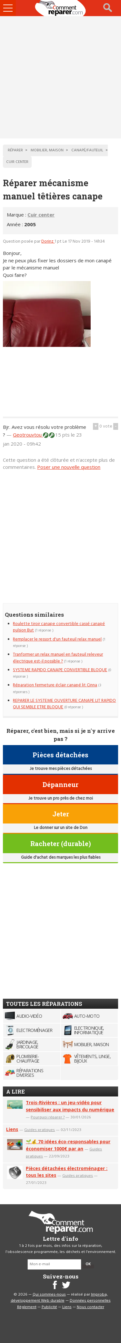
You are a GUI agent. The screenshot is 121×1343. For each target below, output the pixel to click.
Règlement (26, 1307)
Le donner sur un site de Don (60, 827)
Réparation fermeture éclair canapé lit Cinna (55, 685)
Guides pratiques (39, 1129)
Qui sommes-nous (49, 1294)
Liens (12, 1129)
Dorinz (48, 241)
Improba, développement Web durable (59, 1297)
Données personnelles (90, 1301)
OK (88, 1264)
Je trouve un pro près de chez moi (60, 798)
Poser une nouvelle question (68, 467)
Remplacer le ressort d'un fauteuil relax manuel (57, 639)
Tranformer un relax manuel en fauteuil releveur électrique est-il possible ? (58, 657)
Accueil (60, 8)
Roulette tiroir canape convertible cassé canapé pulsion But (59, 627)
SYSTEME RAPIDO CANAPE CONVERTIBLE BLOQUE (60, 670)
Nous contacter (90, 1307)
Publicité (49, 1307)
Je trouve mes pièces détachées (61, 768)
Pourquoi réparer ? (48, 1117)
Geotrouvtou (28, 434)
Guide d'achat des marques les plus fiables (60, 857)
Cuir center (41, 214)
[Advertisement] (60, 77)
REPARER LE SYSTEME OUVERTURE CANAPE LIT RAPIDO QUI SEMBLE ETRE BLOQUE (64, 704)
